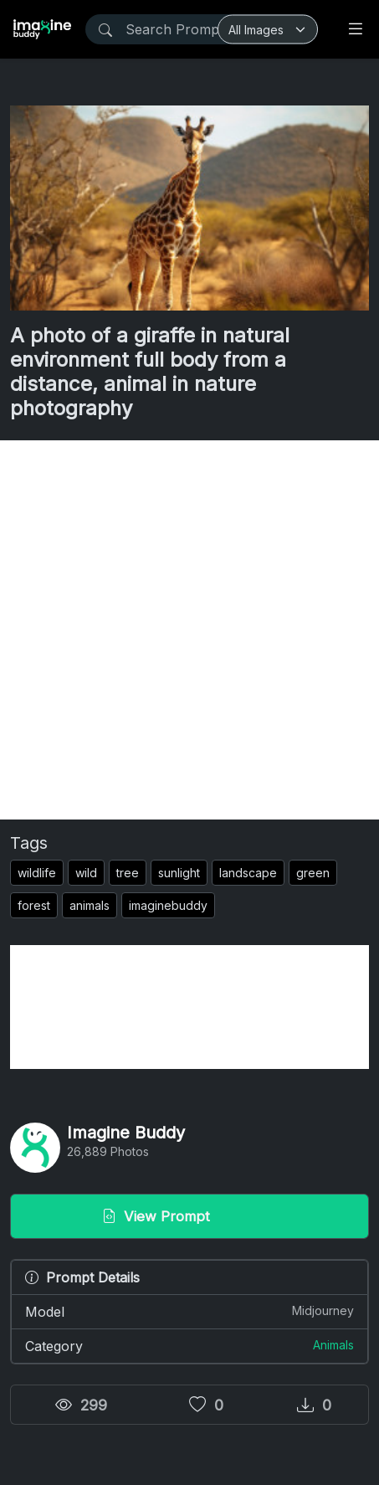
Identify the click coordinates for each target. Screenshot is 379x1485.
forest (34, 905)
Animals (333, 1345)
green (313, 873)
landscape (248, 873)
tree (127, 873)
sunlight (179, 873)
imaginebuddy (168, 905)
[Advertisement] (189, 630)
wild (86, 873)
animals (89, 905)
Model (189, 1311)
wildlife (37, 873)
